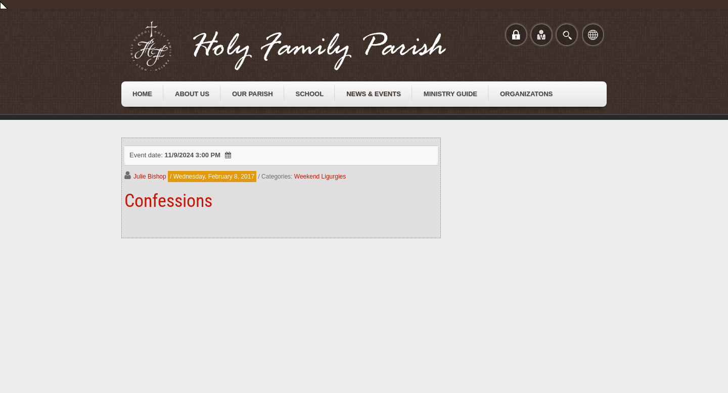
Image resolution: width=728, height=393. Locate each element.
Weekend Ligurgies (320, 176)
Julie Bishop (149, 176)
